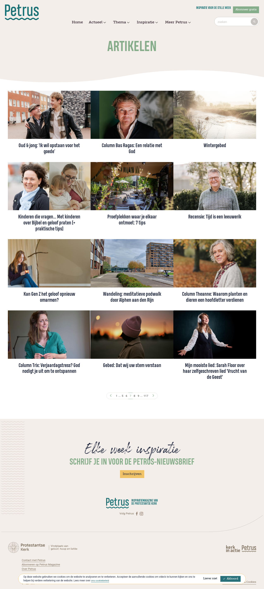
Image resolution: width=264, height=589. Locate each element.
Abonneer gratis (246, 9)
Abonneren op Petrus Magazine (41, 564)
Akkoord (230, 578)
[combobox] (236, 21)
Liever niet (210, 578)
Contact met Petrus (34, 560)
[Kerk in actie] (233, 548)
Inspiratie (147, 22)
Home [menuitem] (77, 22)
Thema (120, 22)
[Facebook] (137, 513)
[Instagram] (141, 513)
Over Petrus (29, 568)
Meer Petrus (177, 22)
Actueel (97, 22)
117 (146, 395)
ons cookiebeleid (100, 580)
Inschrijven (132, 474)
